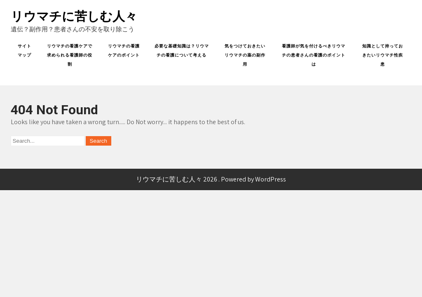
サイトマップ (24, 50)
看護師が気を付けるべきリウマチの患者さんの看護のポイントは (313, 55)
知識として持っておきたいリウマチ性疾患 (382, 55)
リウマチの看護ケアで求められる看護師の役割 (69, 55)
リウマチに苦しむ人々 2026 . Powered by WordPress (211, 179)
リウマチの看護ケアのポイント (124, 50)
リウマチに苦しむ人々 (74, 16)
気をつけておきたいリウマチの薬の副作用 (245, 55)
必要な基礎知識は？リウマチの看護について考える (182, 50)
